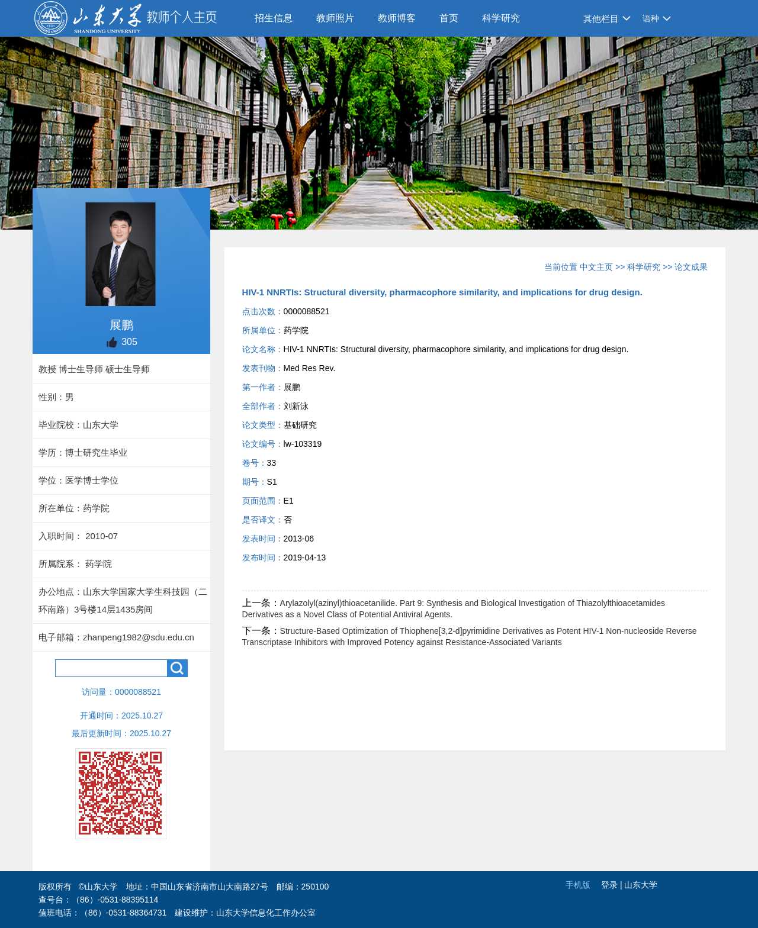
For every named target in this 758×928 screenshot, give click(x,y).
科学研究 (501, 18)
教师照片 (335, 18)
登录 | (612, 885)
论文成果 (691, 267)
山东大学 (640, 885)
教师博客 (397, 18)
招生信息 (274, 18)
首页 (448, 18)
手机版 (578, 885)
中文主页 (596, 267)
